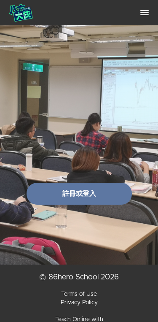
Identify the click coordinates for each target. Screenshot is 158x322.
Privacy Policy (79, 303)
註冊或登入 (79, 193)
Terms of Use (79, 294)
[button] (144, 12)
